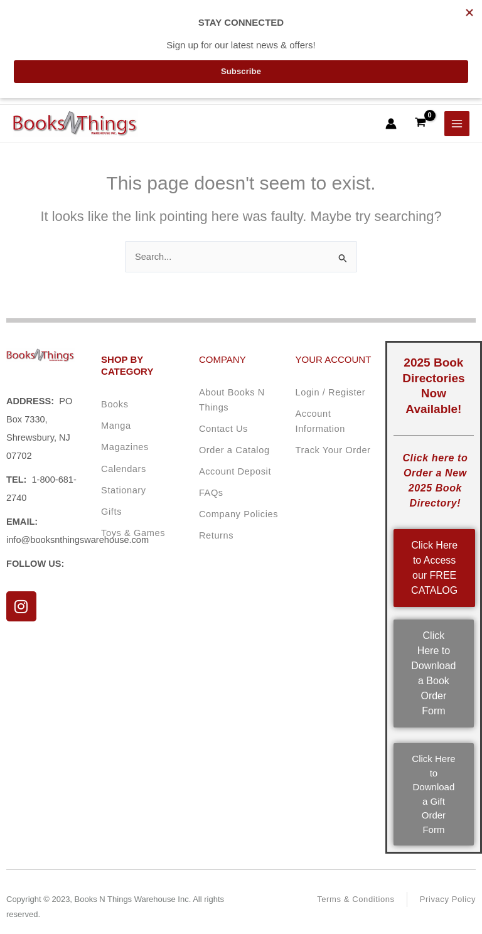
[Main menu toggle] (456, 123)
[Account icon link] (391, 123)
